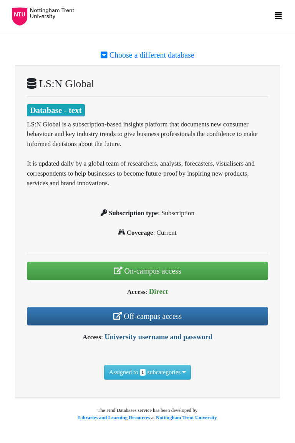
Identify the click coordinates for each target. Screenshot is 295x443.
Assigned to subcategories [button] (147, 372)
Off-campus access (147, 316)
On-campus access (147, 271)
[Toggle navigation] (278, 17)
